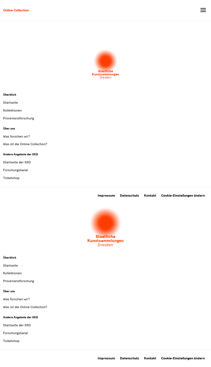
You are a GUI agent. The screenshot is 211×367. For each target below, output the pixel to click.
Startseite (10, 103)
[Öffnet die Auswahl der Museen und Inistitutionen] (105, 64)
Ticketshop (11, 178)
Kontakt (150, 195)
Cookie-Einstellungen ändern (183, 195)
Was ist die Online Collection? (25, 144)
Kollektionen (12, 110)
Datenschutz (129, 195)
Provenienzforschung (18, 118)
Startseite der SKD (17, 162)
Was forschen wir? (16, 136)
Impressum (106, 195)
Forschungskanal (15, 170)
